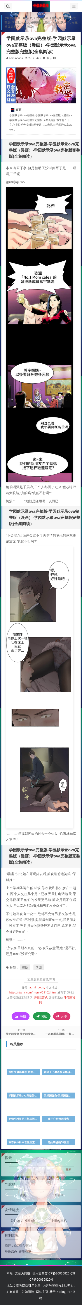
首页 (30, 18)
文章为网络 (22, 1273)
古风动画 (42, 18)
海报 (20, 1016)
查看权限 (25, 1249)
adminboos (16, 58)
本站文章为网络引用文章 (23, 1285)
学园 (39, 967)
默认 (49, 58)
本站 (10, 1273)
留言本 (59, 1192)
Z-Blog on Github (23, 1218)
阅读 (42, 1016)
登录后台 (11, 1249)
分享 (61, 1016)
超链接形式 (40, 997)
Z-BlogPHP (64, 1292)
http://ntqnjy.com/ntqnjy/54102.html (32, 992)
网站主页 (42, 1292)
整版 (25, 967)
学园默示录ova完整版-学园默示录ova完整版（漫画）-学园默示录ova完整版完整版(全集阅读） (41, 22)
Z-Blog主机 (59, 1218)
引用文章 (38, 1273)
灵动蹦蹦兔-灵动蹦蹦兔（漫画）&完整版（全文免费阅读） (40, 1034)
